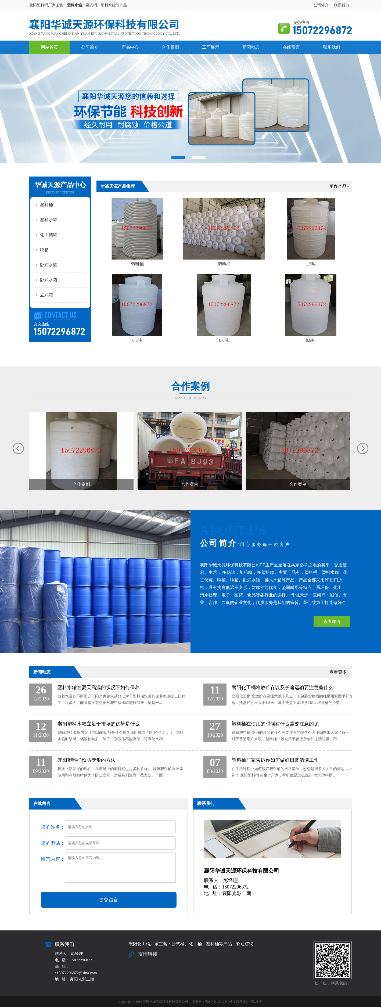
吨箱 (44, 249)
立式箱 (46, 295)
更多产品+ (339, 186)
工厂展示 (210, 47)
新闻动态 (251, 47)
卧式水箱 (48, 280)
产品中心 (130, 47)
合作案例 (170, 47)
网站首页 (49, 47)
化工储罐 (48, 234)
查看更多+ (339, 672)
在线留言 (291, 47)
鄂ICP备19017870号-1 (220, 1002)
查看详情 (331, 621)
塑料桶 (46, 204)
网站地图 (256, 1002)
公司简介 (321, 5)
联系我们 (341, 5)
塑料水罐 (48, 219)
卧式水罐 (48, 264)
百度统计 (242, 1002)
